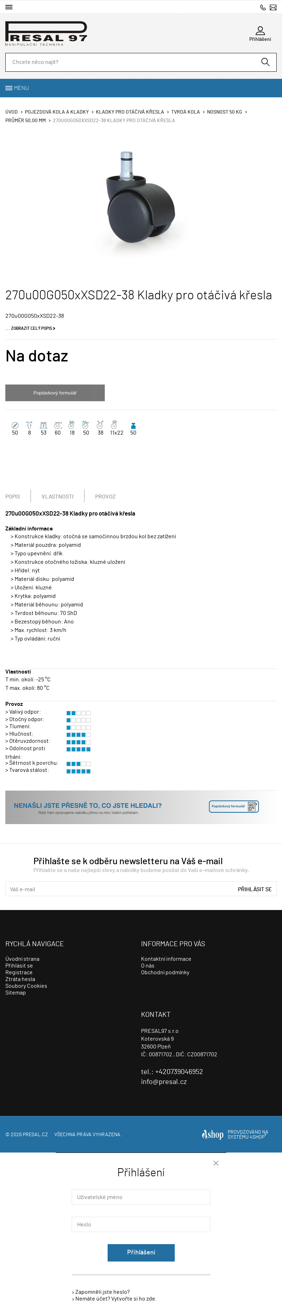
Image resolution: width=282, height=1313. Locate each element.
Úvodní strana (22, 959)
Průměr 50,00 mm (25, 120)
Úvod (11, 112)
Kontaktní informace (166, 959)
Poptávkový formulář (54, 393)
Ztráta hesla (20, 979)
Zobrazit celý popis (31, 328)
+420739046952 (263, 7)
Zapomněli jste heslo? (102, 1292)
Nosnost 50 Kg (224, 112)
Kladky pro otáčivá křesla (130, 112)
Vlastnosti (58, 497)
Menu (21, 88)
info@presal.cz (273, 7)
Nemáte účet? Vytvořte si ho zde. (116, 1299)
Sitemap (15, 993)
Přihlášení (141, 1252)
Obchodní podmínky (165, 972)
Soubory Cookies (26, 986)
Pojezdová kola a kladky (57, 112)
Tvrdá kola (185, 112)
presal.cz (35, 1134)
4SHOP (258, 1137)
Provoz (105, 497)
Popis (12, 497)
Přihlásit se (255, 889)
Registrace (19, 972)
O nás (147, 966)
